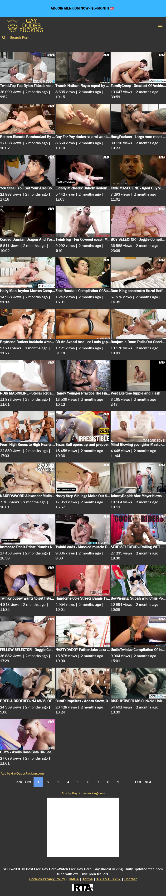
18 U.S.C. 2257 (108, 879)
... (128, 782)
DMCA (74, 879)
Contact (130, 879)
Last (138, 782)
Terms (88, 879)
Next (148, 782)
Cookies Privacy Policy (47, 879)
